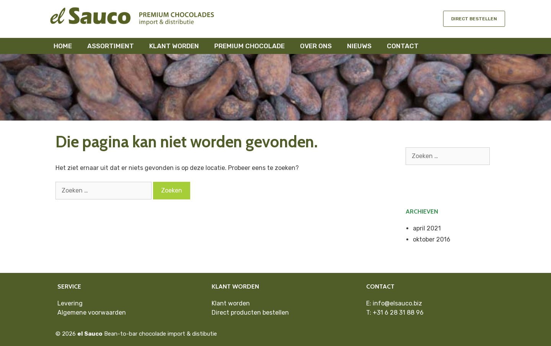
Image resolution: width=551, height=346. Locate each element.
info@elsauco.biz (397, 303)
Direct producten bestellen (250, 312)
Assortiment (110, 46)
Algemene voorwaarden (91, 312)
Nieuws (359, 46)
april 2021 (427, 228)
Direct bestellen (474, 18)
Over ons (316, 46)
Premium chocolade (249, 46)
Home (63, 46)
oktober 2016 (431, 239)
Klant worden (174, 46)
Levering (70, 303)
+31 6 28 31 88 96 (398, 312)
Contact (403, 46)
